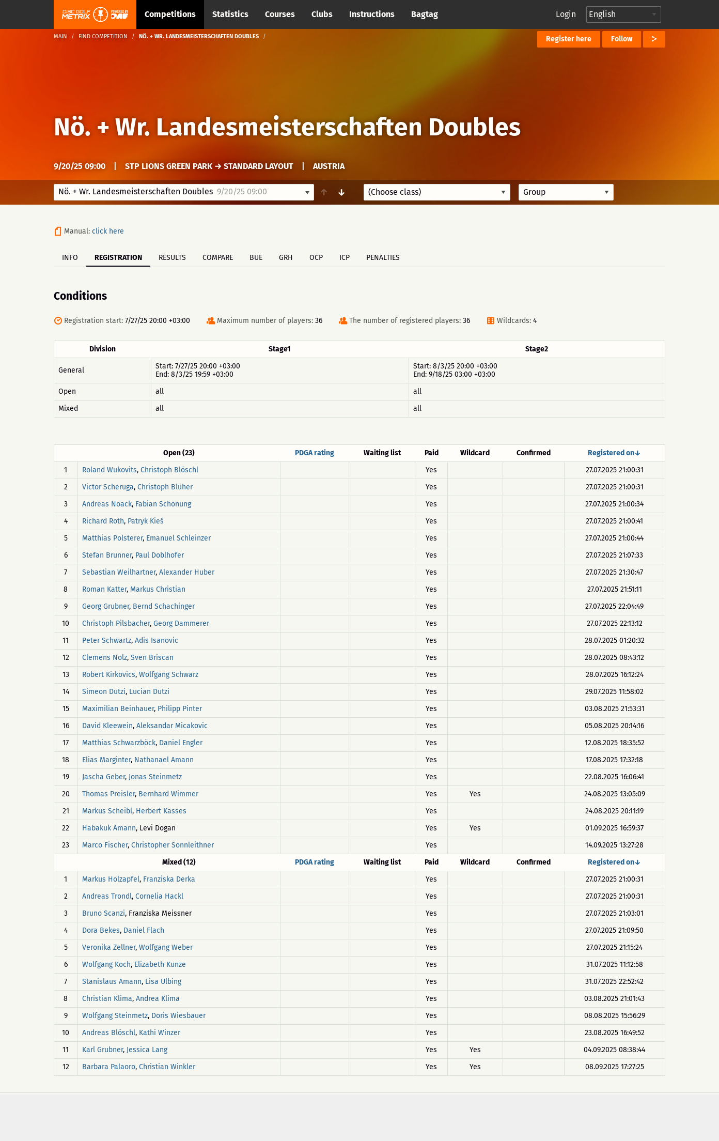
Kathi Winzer (159, 1032)
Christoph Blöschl (169, 470)
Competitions (170, 14)
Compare (217, 257)
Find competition (103, 36)
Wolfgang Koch (106, 964)
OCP (316, 257)
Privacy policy (365, 1116)
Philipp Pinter (180, 708)
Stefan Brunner (107, 555)
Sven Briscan (152, 657)
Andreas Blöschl (108, 1032)
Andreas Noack (107, 504)
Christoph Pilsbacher (116, 623)
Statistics (230, 14)
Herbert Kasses (161, 811)
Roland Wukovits (109, 470)
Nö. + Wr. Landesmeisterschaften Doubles (287, 127)
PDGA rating (314, 453)
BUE (255, 257)
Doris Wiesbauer (178, 1015)
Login (566, 14)
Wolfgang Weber (166, 947)
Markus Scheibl (107, 811)
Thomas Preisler (108, 794)
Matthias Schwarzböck (118, 742)
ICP (344, 257)
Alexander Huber (186, 572)
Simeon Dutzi (104, 691)
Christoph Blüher (165, 487)
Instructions (372, 14)
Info (70, 257)
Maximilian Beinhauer (118, 708)
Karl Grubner (102, 1049)
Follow (621, 39)
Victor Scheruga (108, 487)
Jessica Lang (147, 1049)
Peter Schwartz (106, 640)
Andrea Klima (158, 998)
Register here (568, 39)
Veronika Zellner (108, 947)
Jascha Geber (103, 777)
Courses (280, 14)
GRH (286, 257)
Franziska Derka (169, 879)
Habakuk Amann (109, 828)
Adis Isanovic (156, 640)
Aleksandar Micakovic (172, 725)
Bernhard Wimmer (168, 794)
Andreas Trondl (107, 896)
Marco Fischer (105, 845)
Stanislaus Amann (112, 981)
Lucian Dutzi (149, 691)
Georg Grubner (105, 606)
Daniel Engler (180, 742)
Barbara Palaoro (108, 1066)
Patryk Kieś (146, 521)
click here (108, 231)
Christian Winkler (167, 1066)
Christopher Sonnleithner (172, 845)
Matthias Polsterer (112, 538)
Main (60, 36)
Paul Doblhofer (159, 555)
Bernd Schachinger (164, 606)
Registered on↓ (614, 453)
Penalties (383, 257)
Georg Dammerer (181, 623)
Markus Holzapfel (110, 879)
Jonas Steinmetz (155, 777)
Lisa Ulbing (163, 981)
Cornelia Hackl (159, 896)
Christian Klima (107, 998)
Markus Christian (157, 589)
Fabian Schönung (163, 504)
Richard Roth (103, 521)
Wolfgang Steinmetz (115, 1015)
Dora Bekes (101, 930)
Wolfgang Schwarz (168, 674)
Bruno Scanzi (103, 913)
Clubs (322, 14)
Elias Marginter (106, 759)
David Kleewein (107, 725)
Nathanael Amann (164, 759)
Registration (118, 257)
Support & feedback (271, 1116)
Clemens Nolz (104, 657)
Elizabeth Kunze (160, 964)
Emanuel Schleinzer (178, 538)
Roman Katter (104, 589)
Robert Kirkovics (108, 674)
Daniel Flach (143, 930)
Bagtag (424, 14)
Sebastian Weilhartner (118, 572)
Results (172, 257)
